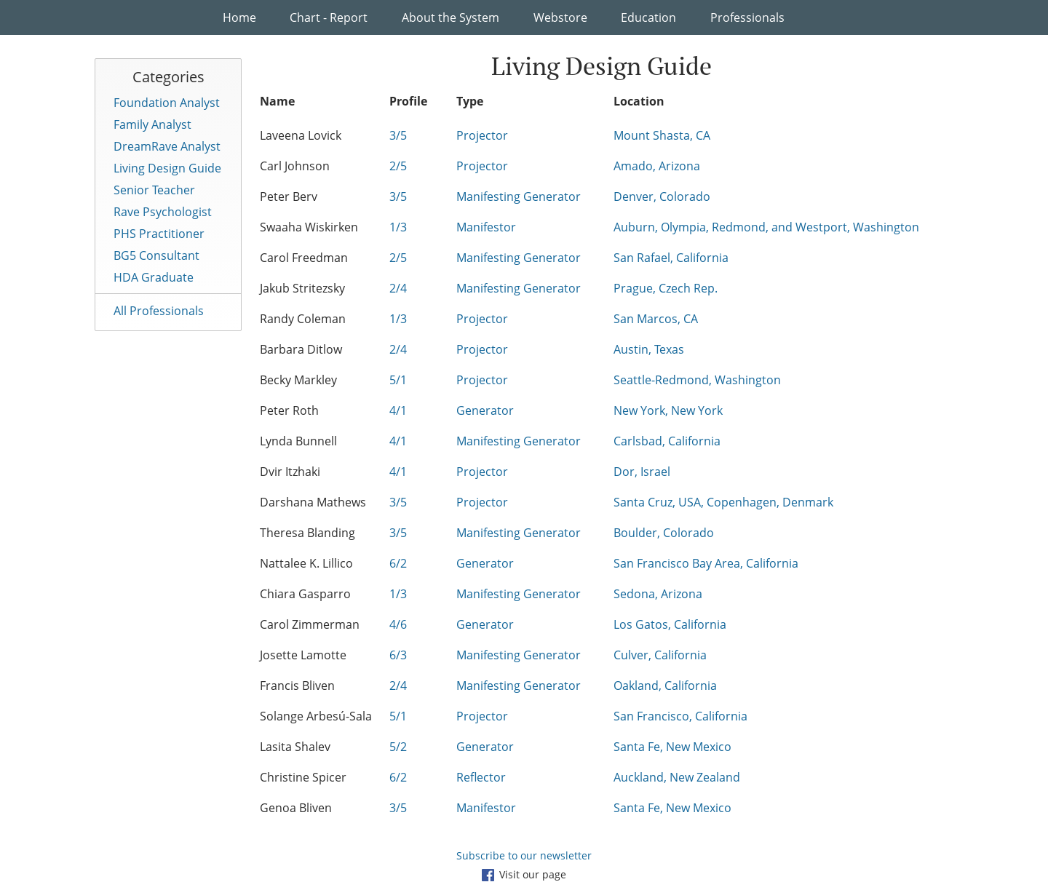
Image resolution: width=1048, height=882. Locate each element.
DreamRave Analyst (167, 146)
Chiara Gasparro (305, 594)
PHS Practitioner (159, 234)
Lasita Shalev (295, 747)
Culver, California (660, 655)
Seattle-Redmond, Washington (697, 380)
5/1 (398, 380)
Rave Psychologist (163, 212)
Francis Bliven (297, 686)
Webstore (560, 17)
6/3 (398, 655)
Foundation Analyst (167, 103)
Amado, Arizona (657, 166)
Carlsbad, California (667, 441)
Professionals (747, 17)
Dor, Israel (642, 472)
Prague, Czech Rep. (666, 288)
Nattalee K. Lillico (306, 563)
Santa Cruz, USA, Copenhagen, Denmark (723, 502)
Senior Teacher (154, 190)
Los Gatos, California (670, 624)
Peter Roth (289, 410)
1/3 (398, 227)
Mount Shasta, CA (662, 135)
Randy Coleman (303, 319)
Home (239, 17)
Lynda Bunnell (298, 441)
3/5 (398, 135)
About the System (450, 17)
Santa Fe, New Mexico (672, 747)
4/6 (398, 624)
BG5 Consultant (156, 255)
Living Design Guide (167, 168)
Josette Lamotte (303, 655)
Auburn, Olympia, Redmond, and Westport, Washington (766, 227)
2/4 (398, 288)
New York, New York (668, 410)
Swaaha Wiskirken (309, 227)
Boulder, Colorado (664, 533)
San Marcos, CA (656, 319)
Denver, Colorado (662, 196)
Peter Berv (288, 196)
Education (648, 17)
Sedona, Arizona (658, 594)
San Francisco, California (680, 716)
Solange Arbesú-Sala (316, 716)
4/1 (398, 410)
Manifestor (486, 227)
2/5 (398, 166)
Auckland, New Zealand (677, 777)
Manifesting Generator (518, 196)
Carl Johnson (295, 166)
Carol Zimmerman (310, 624)
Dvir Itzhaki (290, 472)
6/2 (398, 563)
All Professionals (159, 311)
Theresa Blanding (307, 533)
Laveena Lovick (300, 135)
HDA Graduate (154, 277)
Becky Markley (298, 380)
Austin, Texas (649, 349)
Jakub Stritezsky (302, 288)
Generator (485, 410)
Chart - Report (329, 17)
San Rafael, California (671, 258)
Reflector (481, 777)
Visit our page (524, 874)
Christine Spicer (303, 777)
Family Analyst (152, 124)
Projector (482, 135)
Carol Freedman (304, 258)
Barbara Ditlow (301, 349)
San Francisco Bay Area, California (706, 563)
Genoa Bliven (296, 808)
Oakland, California (665, 686)
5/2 (398, 747)
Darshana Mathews (313, 502)
